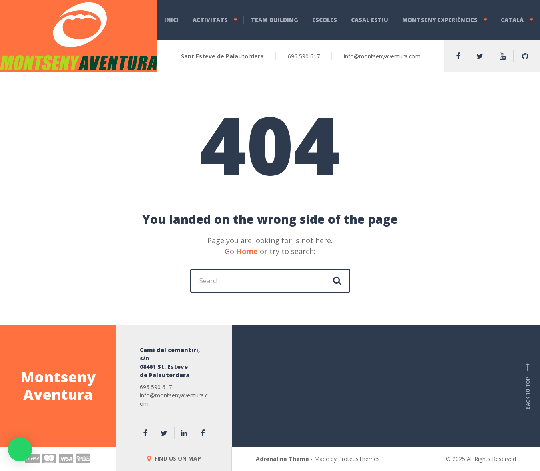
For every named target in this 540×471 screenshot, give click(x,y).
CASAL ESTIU (369, 20)
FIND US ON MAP (174, 458)
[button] (20, 449)
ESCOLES (324, 20)
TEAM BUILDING (274, 20)
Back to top (528, 386)
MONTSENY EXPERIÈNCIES (440, 20)
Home (247, 251)
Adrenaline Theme (282, 459)
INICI (171, 20)
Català (512, 20)
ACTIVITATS (210, 20)
